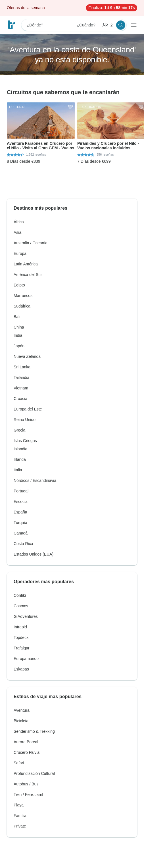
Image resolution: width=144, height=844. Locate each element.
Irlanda (20, 459)
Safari (19, 763)
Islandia (20, 449)
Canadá (21, 533)
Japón (19, 346)
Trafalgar (22, 648)
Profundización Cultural (34, 773)
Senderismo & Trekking (34, 731)
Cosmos (21, 606)
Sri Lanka (22, 367)
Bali (17, 316)
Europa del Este (28, 409)
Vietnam (21, 388)
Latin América (26, 264)
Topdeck (21, 637)
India (18, 335)
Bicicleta (21, 721)
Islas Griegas (25, 440)
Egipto (19, 285)
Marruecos (23, 295)
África (19, 222)
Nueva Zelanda (27, 356)
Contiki (20, 595)
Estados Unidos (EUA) (33, 554)
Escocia (21, 501)
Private (20, 826)
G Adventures (26, 616)
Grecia (19, 430)
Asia (17, 232)
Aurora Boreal (26, 742)
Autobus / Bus (26, 784)
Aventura (22, 710)
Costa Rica (23, 543)
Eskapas (21, 669)
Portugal (21, 491)
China (19, 327)
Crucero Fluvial (27, 752)
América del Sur (28, 274)
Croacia (20, 398)
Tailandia (21, 377)
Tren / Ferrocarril (28, 794)
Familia (20, 815)
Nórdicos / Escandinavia (35, 480)
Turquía (20, 522)
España (20, 512)
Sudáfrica (22, 306)
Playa (19, 805)
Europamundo (26, 658)
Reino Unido (25, 419)
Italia (18, 470)
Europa (20, 253)
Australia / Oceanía (30, 243)
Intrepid (20, 627)
